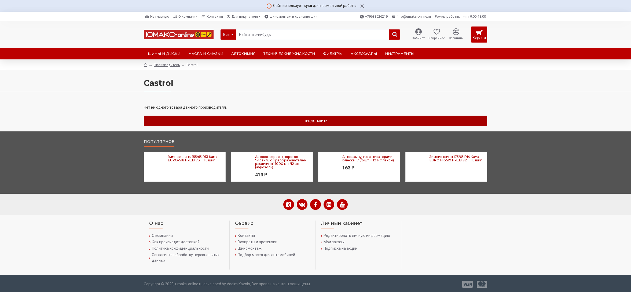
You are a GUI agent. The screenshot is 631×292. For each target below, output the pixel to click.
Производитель (167, 65)
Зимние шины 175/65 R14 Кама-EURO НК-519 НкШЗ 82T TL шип (456, 158)
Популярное (159, 141)
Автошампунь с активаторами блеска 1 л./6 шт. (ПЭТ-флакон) (368, 158)
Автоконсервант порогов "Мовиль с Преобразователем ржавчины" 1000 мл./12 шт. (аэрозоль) (280, 162)
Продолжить (316, 121)
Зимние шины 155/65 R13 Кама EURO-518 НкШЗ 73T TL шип (192, 158)
